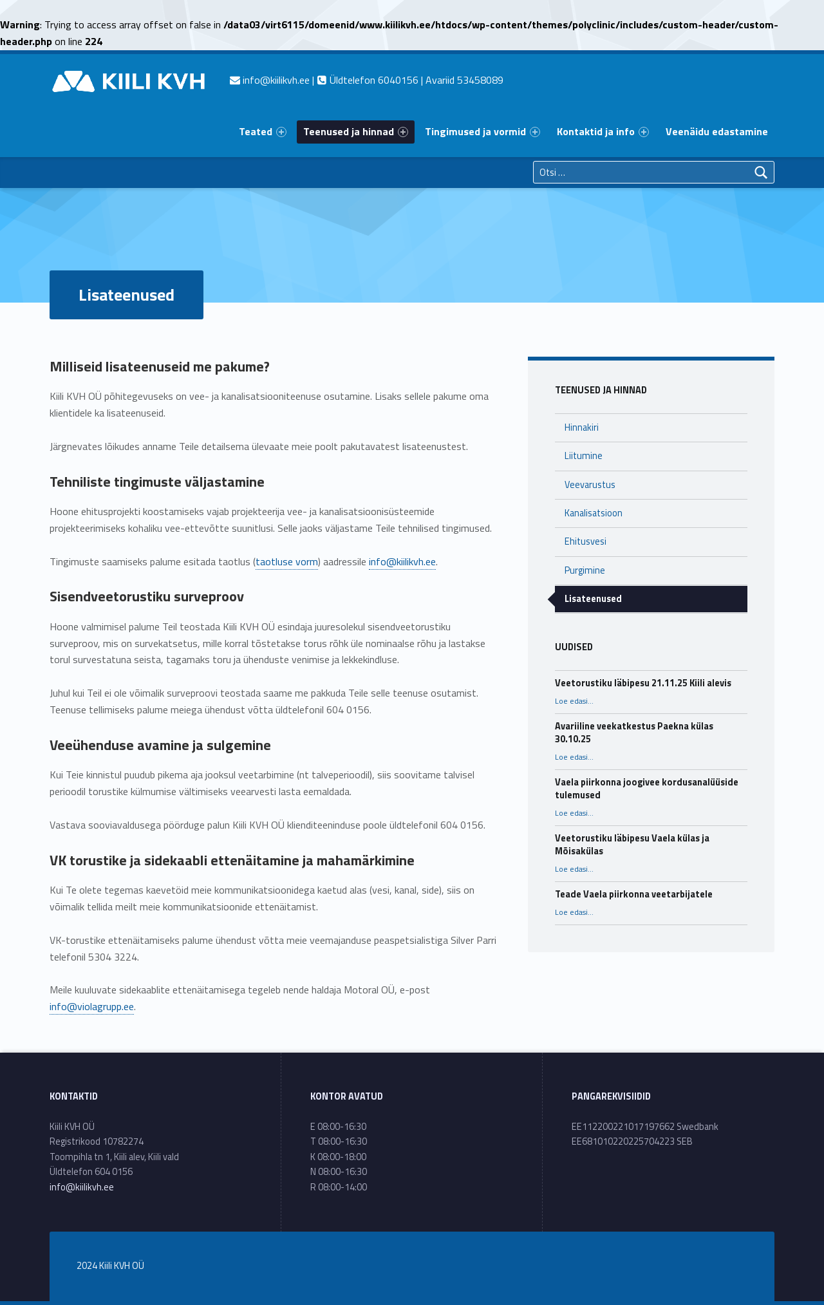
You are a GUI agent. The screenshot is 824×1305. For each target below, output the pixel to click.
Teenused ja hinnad (355, 131)
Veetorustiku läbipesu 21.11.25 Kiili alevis (643, 683)
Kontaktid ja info (603, 131)
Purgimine (585, 570)
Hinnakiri (582, 427)
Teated (262, 131)
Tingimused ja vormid (482, 131)
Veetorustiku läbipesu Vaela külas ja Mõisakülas (632, 844)
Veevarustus (590, 485)
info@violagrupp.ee (92, 1006)
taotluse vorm (287, 561)
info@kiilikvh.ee (402, 561)
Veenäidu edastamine (717, 131)
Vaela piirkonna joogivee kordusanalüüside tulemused (646, 788)
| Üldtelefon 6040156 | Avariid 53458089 (366, 80)
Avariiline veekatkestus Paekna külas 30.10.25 (634, 732)
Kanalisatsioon (594, 513)
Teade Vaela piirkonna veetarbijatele (634, 894)
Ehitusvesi (585, 541)
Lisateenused (593, 599)
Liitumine (584, 456)
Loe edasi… (574, 701)
